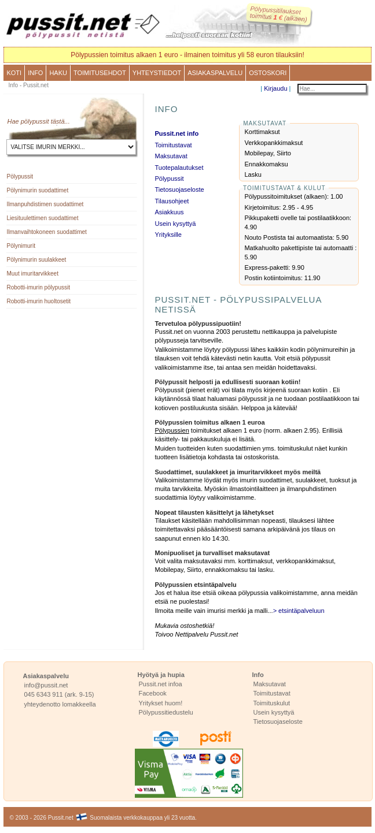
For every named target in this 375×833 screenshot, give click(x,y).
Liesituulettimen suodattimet (42, 218)
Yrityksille (168, 234)
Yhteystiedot (157, 72)
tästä (58, 121)
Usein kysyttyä (175, 223)
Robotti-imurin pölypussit (38, 287)
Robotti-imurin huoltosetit (38, 301)
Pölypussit (19, 176)
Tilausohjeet (172, 201)
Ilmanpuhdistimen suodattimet (44, 204)
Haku (58, 72)
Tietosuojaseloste (179, 189)
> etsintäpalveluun (299, 610)
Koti (13, 72)
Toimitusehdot (99, 72)
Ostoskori (267, 72)
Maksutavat (171, 156)
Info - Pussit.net (28, 85)
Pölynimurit (20, 246)
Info (35, 72)
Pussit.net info (176, 133)
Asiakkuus (169, 212)
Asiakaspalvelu (215, 72)
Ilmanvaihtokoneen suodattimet (46, 232)
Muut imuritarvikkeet (32, 273)
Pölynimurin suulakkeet (36, 259)
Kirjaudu (275, 88)
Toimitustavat (173, 145)
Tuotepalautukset (179, 167)
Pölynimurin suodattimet (37, 190)
